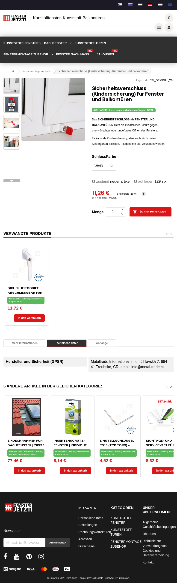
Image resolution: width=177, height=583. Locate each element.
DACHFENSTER (55, 43)
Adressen (85, 539)
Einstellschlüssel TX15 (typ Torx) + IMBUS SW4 (117, 445)
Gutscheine (86, 546)
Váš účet (169, 27)
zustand (100, 181)
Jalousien (107, 53)
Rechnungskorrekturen (94, 532)
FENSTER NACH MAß (74, 53)
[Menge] (113, 211)
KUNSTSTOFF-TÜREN (90, 43)
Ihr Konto (87, 507)
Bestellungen (87, 525)
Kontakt (148, 562)
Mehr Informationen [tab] (25, 343)
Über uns (149, 534)
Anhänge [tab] (102, 343)
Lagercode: (142, 80)
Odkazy (158, 27)
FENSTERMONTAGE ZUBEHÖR (25, 54)
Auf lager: (143, 181)
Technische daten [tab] (66, 343)
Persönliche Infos (90, 518)
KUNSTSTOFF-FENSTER (20, 43)
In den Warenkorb (150, 212)
